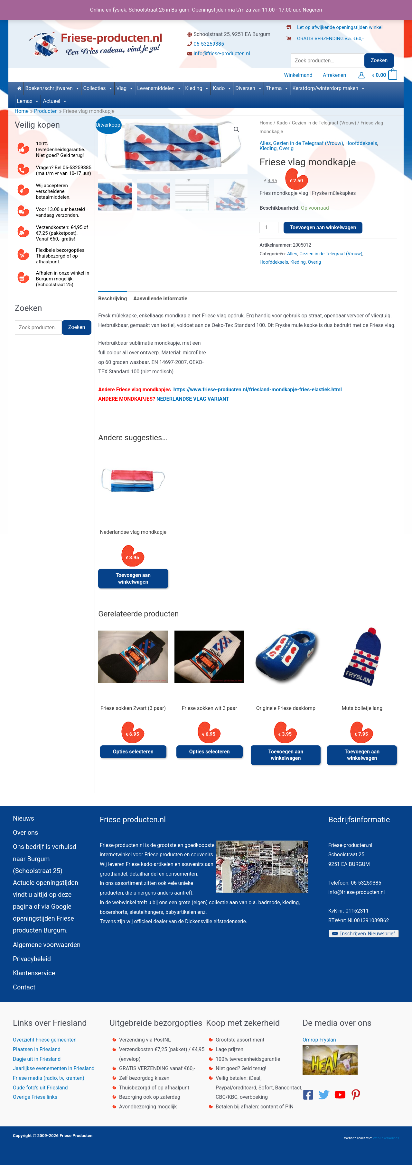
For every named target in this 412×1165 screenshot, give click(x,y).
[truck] (291, 45)
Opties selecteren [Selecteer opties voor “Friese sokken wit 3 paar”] (209, 752)
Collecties (98, 88)
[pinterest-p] (357, 1094)
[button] (236, 129)
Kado (222, 88)
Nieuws (23, 818)
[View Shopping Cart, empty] (384, 75)
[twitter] (325, 1094)
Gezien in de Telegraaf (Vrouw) (324, 123)
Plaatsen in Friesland (37, 1049)
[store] (53, 286)
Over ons (25, 832)
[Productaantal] (268, 227)
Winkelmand (299, 75)
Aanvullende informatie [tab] (160, 299)
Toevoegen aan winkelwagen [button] (133, 578)
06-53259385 (209, 44)
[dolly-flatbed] (327, 36)
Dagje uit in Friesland (37, 1059)
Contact (24, 987)
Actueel (55, 101)
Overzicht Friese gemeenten (45, 1040)
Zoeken (379, 60)
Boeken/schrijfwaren (52, 88)
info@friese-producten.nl (222, 53)
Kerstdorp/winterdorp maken (328, 88)
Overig (286, 148)
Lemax (28, 101)
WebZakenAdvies (386, 1138)
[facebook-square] (310, 1094)
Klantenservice (34, 973)
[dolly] (53, 262)
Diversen (248, 88)
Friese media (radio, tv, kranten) (48, 1078)
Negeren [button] (312, 10)
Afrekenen (334, 75)
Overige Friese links (35, 1097)
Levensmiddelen (159, 88)
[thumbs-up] (53, 148)
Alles (265, 143)
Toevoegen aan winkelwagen (323, 227)
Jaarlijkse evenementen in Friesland (54, 1068)
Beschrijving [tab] (112, 299)
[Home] (19, 88)
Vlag (125, 88)
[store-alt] (336, 25)
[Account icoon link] (361, 75)
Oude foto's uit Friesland (40, 1088)
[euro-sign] (53, 196)
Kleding (197, 88)
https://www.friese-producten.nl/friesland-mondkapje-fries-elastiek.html (257, 390)
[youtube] (341, 1094)
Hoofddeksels (361, 143)
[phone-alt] (53, 172)
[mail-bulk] (53, 238)
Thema (277, 88)
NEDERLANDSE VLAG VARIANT (192, 399)
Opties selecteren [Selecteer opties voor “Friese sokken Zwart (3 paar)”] (133, 752)
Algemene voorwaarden (46, 945)
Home (265, 123)
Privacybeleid (32, 959)
